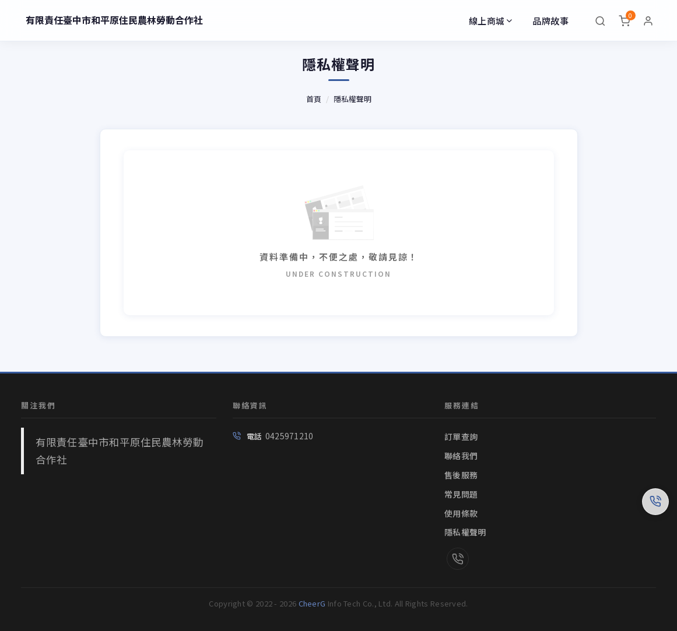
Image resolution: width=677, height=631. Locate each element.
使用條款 (461, 513)
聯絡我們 (461, 455)
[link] (457, 560)
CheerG (312, 603)
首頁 (313, 98)
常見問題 (461, 494)
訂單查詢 (461, 436)
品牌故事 (550, 21)
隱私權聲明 (352, 98)
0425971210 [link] (289, 436)
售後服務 (461, 475)
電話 (254, 436)
